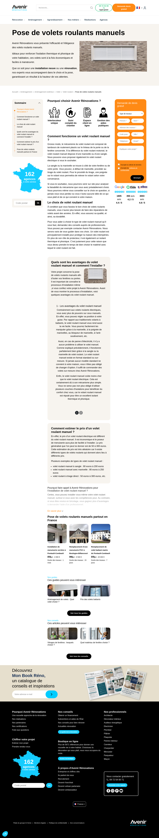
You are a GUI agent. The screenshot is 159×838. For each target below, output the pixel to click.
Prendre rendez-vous (21, 747)
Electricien (108, 726)
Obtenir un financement (68, 715)
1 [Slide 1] (76, 413)
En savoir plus (55, 511)
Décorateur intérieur (112, 719)
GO (49, 785)
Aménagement (36, 20)
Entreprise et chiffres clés (69, 772)
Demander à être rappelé (116, 785)
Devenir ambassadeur (67, 790)
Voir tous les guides (78, 613)
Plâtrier (107, 734)
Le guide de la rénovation (68, 732)
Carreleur (108, 744)
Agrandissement (55, 20)
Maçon (107, 759)
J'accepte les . (128, 169)
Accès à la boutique (67, 758)
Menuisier (108, 752)
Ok (38, 203)
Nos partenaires (19, 723)
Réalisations (90, 20)
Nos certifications (19, 726)
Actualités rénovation (67, 726)
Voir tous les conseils (79, 656)
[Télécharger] (52, 694)
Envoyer (137, 178)
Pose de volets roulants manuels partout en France (27, 150)
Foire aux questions (20, 730)
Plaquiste (108, 737)
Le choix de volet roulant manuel (26, 125)
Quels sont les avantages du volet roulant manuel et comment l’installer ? (27, 134)
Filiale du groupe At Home (22, 823)
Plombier (108, 730)
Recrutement (63, 779)
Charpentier (109, 748)
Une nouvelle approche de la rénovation (29, 715)
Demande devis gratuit (124, 7)
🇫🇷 (139, 7)
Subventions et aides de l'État (70, 719)
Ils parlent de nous (66, 775)
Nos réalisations (19, 719)
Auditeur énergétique (113, 723)
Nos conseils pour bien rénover (71, 723)
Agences (104, 20)
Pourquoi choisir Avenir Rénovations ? (25, 110)
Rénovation (18, 20)
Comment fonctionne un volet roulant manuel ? (28, 118)
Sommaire (20, 103)
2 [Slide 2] (81, 413)
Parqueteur (108, 755)
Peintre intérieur (111, 741)
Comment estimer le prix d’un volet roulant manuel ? (28, 143)
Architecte (108, 715)
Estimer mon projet (20, 743)
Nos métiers (74, 20)
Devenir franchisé (65, 783)
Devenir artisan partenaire (69, 786)
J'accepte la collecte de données (130, 165)
